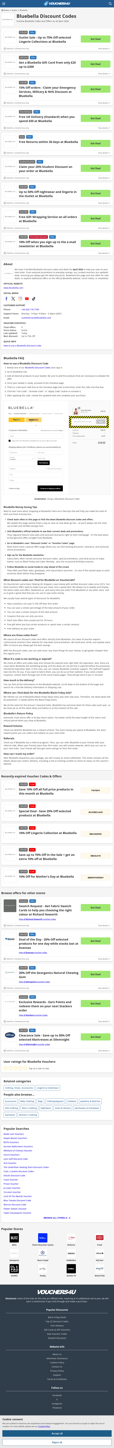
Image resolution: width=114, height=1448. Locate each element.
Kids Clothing (11, 1108)
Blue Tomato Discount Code (17, 1200)
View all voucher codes (37, 919)
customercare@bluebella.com (36, 317)
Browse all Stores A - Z (57, 1217)
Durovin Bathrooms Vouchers (18, 1146)
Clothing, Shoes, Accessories (19, 1087)
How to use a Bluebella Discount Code (22, 345)
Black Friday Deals (57, 1317)
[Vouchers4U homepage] (57, 4)
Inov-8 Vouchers (12, 1154)
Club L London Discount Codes (19, 1171)
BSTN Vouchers (11, 1142)
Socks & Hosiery (63, 1108)
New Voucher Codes (57, 1333)
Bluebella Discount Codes (46, 16)
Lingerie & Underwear (48, 1087)
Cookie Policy (44, 1426)
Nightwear (46, 1108)
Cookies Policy (57, 1362)
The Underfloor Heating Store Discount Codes (26, 1167)
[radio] (6, 1068)
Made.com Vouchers (14, 1134)
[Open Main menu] (3, 3)
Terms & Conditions (57, 1379)
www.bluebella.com (13, 287)
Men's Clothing (29, 1108)
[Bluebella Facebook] (6, 298)
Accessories (10, 1101)
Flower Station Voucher (15, 1208)
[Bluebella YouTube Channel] (27, 298)
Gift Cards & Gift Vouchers (57, 1329)
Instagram (57, 1403)
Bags (40, 1101)
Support (57, 1375)
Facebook (57, 1395)
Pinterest (57, 1407)
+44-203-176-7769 (30, 309)
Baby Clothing (27, 1101)
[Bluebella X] (13, 298)
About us (57, 1354)
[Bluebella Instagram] (20, 298)
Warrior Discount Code (15, 1204)
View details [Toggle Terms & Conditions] (103, 48)
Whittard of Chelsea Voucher (18, 1150)
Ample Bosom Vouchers (15, 1138)
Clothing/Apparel (55, 1101)
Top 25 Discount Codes (57, 1321)
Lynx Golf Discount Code (16, 1158)
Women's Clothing (28, 1114)
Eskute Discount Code (14, 1175)
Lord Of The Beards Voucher (18, 1196)
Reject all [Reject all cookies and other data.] (57, 1442)
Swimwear (10, 1114)
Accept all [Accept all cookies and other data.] (57, 1433)
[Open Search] (110, 3)
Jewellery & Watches (90, 1101)
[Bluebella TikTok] (34, 298)
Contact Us (57, 1366)
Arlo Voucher (10, 1163)
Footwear (71, 1101)
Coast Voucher (11, 1179)
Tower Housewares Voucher (17, 1212)
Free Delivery (57, 1325)
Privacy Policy (57, 1370)
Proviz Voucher (11, 1183)
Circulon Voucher (12, 1192)
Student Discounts (57, 1338)
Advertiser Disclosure (57, 1358)
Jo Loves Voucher (12, 1188)
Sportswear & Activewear (87, 1108)
